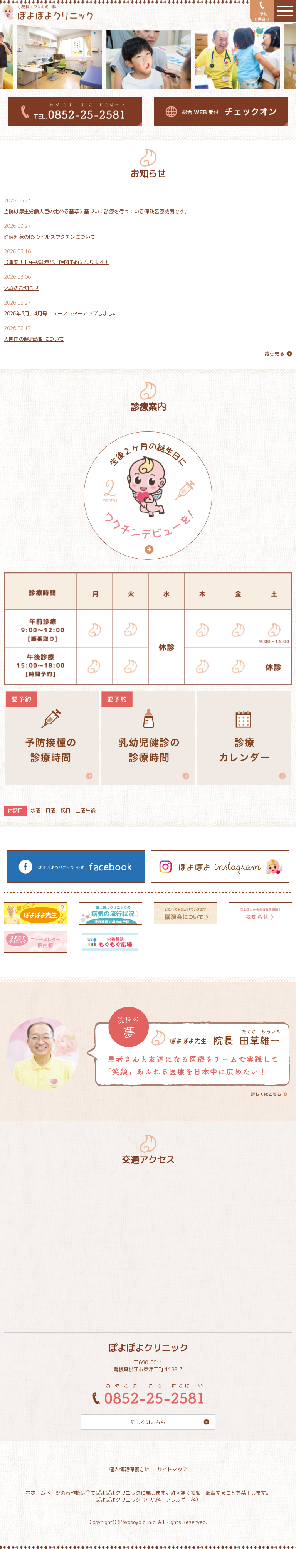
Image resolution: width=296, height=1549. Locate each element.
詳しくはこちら (148, 1422)
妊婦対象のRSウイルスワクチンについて (49, 236)
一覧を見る (271, 353)
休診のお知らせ (21, 288)
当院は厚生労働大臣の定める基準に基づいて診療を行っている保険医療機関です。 (96, 211)
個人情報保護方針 (129, 1469)
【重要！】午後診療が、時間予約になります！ (56, 262)
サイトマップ (172, 1469)
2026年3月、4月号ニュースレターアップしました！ (63, 313)
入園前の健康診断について (34, 338)
